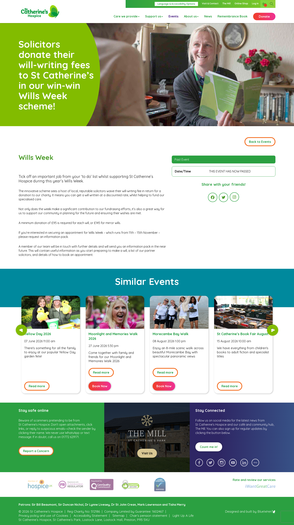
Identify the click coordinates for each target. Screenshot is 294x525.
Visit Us (147, 453)
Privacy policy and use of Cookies (43, 516)
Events (173, 15)
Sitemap (118, 516)
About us (191, 15)
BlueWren (266, 511)
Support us (154, 15)
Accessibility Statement (90, 516)
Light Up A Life (183, 516)
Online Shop (241, 3)
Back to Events (260, 142)
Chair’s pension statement (148, 516)
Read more (37, 386)
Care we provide (127, 15)
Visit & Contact (210, 3)
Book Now (99, 386)
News (208, 15)
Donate (264, 15)
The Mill (226, 3)
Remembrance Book (233, 15)
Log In (255, 3)
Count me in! (209, 447)
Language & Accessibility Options (176, 3)
